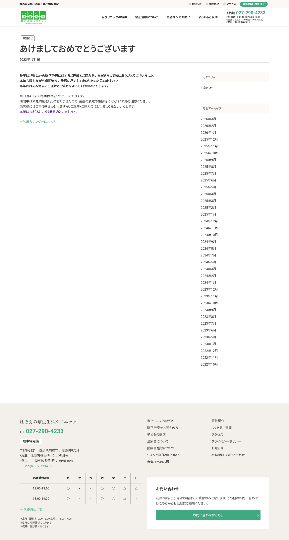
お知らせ (194, 4)
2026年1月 (208, 133)
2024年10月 (209, 235)
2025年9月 (208, 160)
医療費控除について (161, 448)
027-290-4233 (250, 12)
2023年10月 (209, 303)
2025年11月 (209, 146)
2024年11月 (209, 228)
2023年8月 (208, 317)
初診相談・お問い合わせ (228, 455)
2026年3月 (208, 119)
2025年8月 (208, 167)
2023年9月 (208, 310)
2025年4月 (208, 194)
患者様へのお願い (159, 462)
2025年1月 (208, 214)
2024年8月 (208, 248)
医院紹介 (212, 4)
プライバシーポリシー (226, 441)
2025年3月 (208, 201)
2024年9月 (208, 242)
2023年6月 (208, 330)
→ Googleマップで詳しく (36, 466)
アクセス (229, 4)
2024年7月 (208, 255)
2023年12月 (209, 289)
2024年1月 (208, 283)
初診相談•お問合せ (254, 4)
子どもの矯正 (156, 435)
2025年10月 (209, 153)
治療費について (158, 441)
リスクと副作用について (163, 455)
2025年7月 (208, 173)
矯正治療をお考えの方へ (164, 428)
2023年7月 (208, 323)
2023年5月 (208, 337)
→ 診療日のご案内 (33, 510)
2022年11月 (209, 358)
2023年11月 (209, 296)
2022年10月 (209, 364)
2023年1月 (208, 344)
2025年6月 (208, 180)
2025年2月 (208, 208)
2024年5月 (208, 262)
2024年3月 (208, 269)
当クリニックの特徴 (160, 421)
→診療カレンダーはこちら (38, 122)
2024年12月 (209, 221)
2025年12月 (209, 139)
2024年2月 (208, 276)
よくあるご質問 (221, 428)
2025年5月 (208, 187)
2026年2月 (208, 126)
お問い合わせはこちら (208, 515)
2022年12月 (209, 351)
